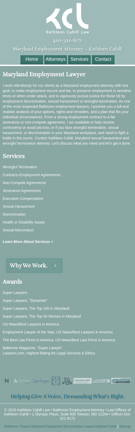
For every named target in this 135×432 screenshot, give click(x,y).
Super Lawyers (15, 293)
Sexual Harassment (19, 206)
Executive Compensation (23, 198)
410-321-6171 (67, 40)
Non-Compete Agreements (24, 183)
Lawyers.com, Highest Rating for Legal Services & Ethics (49, 353)
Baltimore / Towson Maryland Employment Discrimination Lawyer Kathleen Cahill (60, 426)
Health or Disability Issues (24, 222)
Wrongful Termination (20, 167)
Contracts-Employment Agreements (31, 175)
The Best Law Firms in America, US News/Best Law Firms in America (59, 340)
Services (79, 59)
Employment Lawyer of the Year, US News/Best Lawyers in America (58, 332)
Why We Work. (28, 265)
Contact (103, 59)
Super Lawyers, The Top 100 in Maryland (36, 308)
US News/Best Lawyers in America (31, 324)
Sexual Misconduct (18, 230)
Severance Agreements (22, 191)
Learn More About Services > (28, 242)
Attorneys (56, 59)
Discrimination (14, 214)
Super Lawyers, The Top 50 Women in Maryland (42, 316)
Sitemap (125, 426)
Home (32, 59)
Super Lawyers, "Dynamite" (25, 300)
